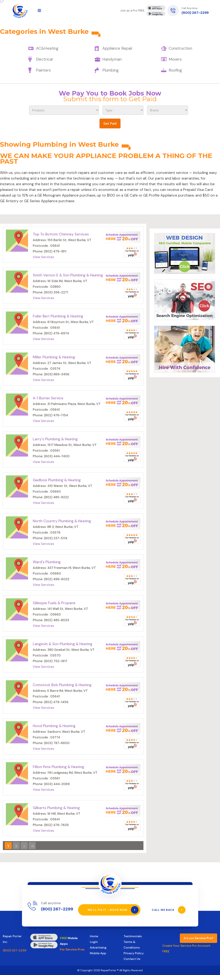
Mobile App (98, 953)
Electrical (44, 59)
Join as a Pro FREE (132, 10)
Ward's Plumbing (47, 562)
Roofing (175, 70)
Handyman (112, 59)
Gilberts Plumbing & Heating (56, 807)
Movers (175, 59)
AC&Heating (47, 48)
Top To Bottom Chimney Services (61, 234)
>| (32, 846)
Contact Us (132, 959)
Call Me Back (169, 910)
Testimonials (133, 936)
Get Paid (110, 123)
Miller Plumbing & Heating (54, 357)
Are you (198, 938)
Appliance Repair (117, 48)
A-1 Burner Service (48, 398)
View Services (43, 257)
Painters (43, 70)
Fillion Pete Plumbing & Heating (58, 766)
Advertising (98, 948)
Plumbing (110, 70)
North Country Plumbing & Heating (62, 521)
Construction (180, 48)
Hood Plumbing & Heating (54, 726)
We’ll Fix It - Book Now (113, 910)
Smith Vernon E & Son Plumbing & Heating (68, 275)
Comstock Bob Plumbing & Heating (62, 685)
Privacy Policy (134, 953)
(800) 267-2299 (195, 12)
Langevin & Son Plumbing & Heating (62, 644)
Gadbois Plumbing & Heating (57, 480)
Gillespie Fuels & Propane (54, 603)
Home (94, 936)
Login (94, 942)
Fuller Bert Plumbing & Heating (58, 316)
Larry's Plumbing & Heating (55, 439)
